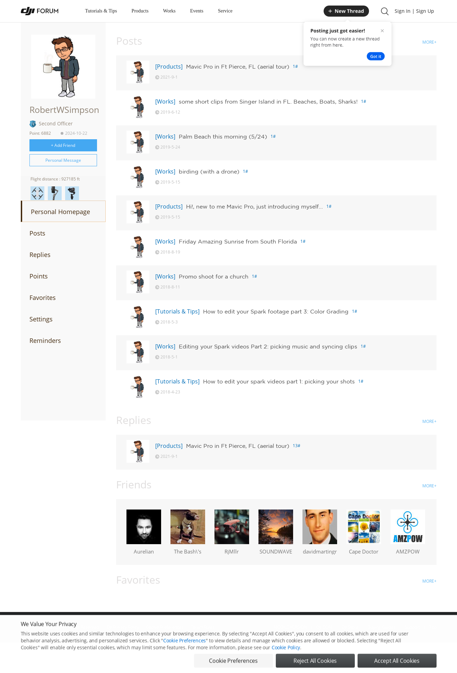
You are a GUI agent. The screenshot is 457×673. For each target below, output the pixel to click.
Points (38, 276)
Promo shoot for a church (213, 276)
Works (169, 11)
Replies (40, 254)
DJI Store (350, 627)
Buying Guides (381, 627)
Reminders (45, 340)
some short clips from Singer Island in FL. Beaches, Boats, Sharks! (268, 101)
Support (412, 627)
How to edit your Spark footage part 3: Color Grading (276, 311)
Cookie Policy (286, 664)
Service (225, 11)
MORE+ (429, 42)
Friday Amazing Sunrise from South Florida (238, 241)
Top (433, 627)
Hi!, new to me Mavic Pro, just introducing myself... (254, 206)
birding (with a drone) (209, 171)
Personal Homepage (60, 211)
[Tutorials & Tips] (177, 311)
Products (140, 11)
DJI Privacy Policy (123, 627)
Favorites (42, 297)
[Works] (165, 101)
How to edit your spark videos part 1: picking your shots (279, 381)
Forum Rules (202, 627)
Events (196, 11)
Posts (37, 233)
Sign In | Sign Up (414, 11)
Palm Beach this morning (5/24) (223, 136)
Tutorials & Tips (101, 11)
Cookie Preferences (165, 627)
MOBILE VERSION (290, 627)
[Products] (169, 66)
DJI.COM (324, 627)
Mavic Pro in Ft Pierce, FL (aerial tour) (237, 66)
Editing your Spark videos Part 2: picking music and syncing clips (268, 346)
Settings (41, 319)
